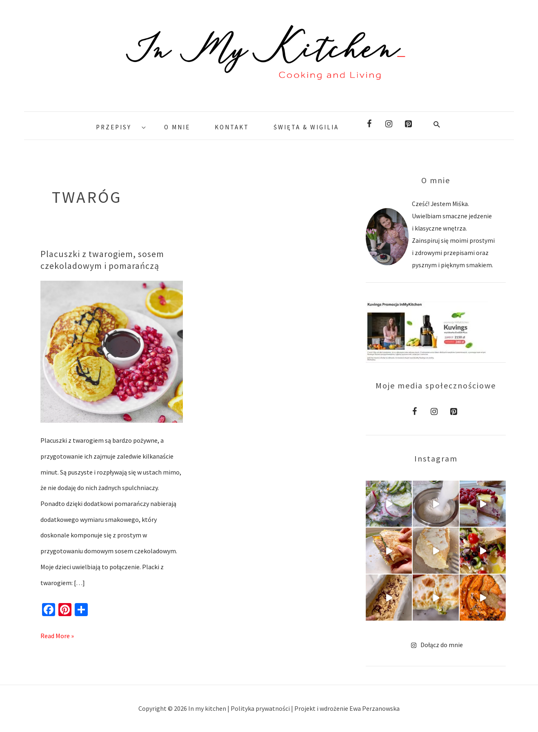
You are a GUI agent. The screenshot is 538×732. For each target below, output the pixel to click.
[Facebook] (369, 124)
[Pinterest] (408, 124)
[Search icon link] (437, 124)
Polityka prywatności (261, 708)
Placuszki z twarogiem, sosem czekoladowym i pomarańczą (102, 259)
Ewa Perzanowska (374, 708)
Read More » (57, 634)
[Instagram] (388, 124)
